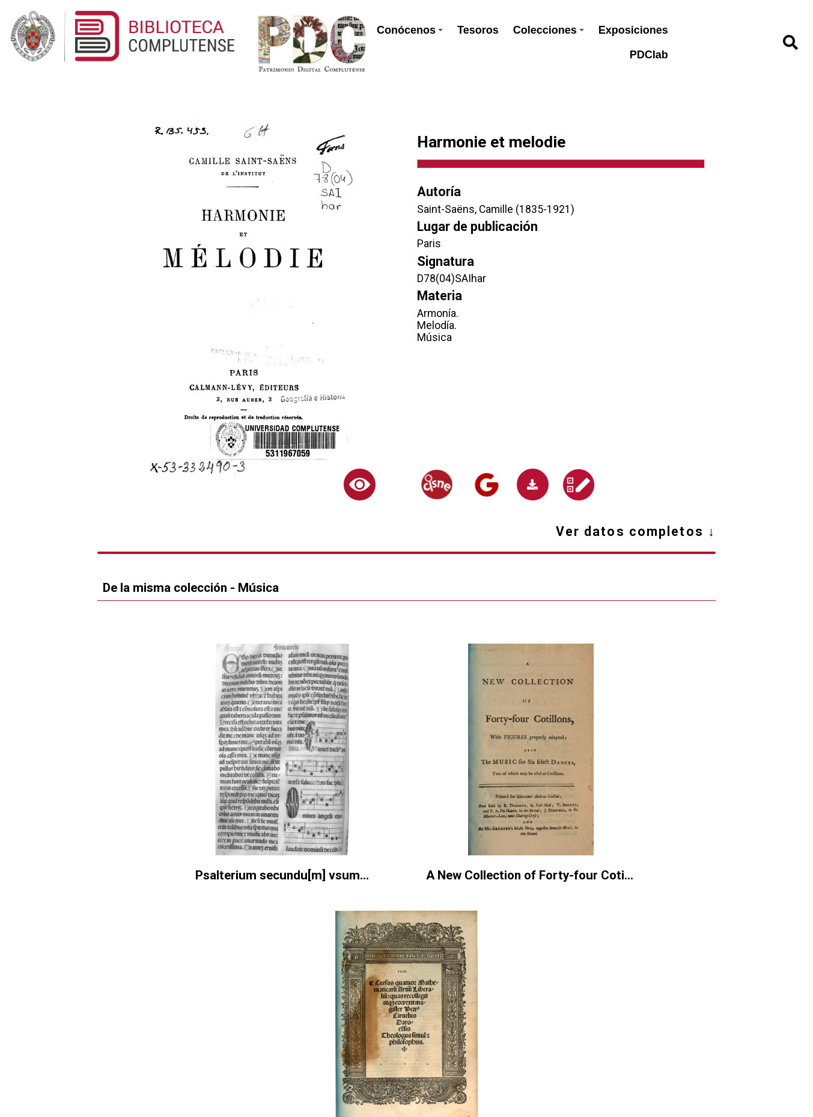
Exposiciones (633, 30)
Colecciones (548, 30)
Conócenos (410, 30)
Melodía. (437, 325)
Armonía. (437, 313)
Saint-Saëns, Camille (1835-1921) (495, 209)
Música (434, 337)
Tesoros (478, 30)
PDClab (649, 55)
